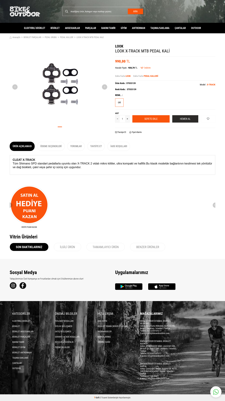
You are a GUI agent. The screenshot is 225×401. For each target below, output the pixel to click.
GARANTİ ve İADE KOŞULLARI (67, 337)
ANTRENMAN (138, 28)
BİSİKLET (55, 28)
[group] (60, 84)
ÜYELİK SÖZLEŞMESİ (63, 326)
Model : (207, 84)
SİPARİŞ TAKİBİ (104, 342)
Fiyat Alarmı (135, 132)
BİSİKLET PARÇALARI (32, 37)
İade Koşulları (118, 146)
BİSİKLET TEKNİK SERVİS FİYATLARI (112, 326)
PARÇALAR (90, 28)
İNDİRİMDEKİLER (104, 331)
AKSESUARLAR (72, 28)
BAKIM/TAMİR (108, 28)
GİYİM (124, 28)
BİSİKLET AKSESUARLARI (22, 331)
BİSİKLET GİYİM (18, 347)
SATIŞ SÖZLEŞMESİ (63, 331)
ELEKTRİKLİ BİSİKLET (34, 28)
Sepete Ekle (151, 118)
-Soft (97, 397)
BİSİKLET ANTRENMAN (22, 352)
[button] (15, 87)
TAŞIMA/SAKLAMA (159, 28)
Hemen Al (185, 118)
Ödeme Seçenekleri (51, 146)
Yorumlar (76, 146)
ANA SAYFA (102, 321)
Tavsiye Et (120, 132)
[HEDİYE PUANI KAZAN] (29, 206)
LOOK (119, 46)
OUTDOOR (196, 28)
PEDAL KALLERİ (66, 37)
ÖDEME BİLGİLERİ (62, 347)
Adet (117, 113)
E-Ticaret (103, 397)
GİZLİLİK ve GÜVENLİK (64, 342)
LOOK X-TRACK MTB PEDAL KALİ (90, 37)
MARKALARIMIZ (104, 337)
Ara (135, 11)
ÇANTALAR (180, 28)
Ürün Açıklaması (22, 146)
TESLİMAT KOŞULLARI (64, 321)
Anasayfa (15, 37)
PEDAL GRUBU (51, 37)
